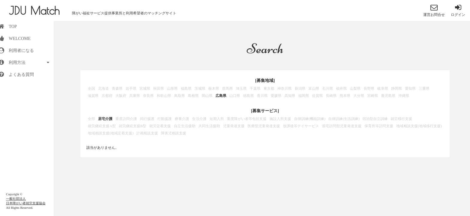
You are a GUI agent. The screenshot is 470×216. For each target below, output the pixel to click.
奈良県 (148, 96)
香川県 (262, 96)
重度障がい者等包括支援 (246, 119)
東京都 (268, 88)
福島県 (186, 88)
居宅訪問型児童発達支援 (341, 126)
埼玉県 (241, 88)
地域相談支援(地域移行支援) (419, 126)
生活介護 (199, 119)
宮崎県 (372, 96)
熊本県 (345, 96)
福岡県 (303, 96)
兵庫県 (134, 96)
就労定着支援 (160, 126)
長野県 (369, 88)
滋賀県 (93, 96)
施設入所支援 (280, 119)
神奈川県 (284, 88)
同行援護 (147, 119)
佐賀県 (317, 96)
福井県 (341, 88)
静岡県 (396, 88)
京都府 (107, 96)
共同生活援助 (209, 126)
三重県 (424, 88)
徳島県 (248, 96)
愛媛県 (276, 96)
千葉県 (255, 88)
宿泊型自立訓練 (375, 119)
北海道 (103, 88)
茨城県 (200, 88)
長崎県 (331, 96)
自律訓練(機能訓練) (309, 119)
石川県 (327, 88)
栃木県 (213, 88)
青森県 (117, 88)
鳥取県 (179, 96)
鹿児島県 (388, 96)
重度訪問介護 (126, 119)
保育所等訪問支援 (378, 126)
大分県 (358, 96)
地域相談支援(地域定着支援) (110, 133)
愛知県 (410, 88)
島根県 (193, 96)
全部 (91, 119)
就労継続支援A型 (102, 126)
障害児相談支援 (173, 133)
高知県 (289, 96)
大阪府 (120, 96)
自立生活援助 (184, 126)
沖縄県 (403, 96)
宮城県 (144, 88)
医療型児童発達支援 (264, 126)
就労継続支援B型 (132, 126)
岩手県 (131, 88)
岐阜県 (382, 88)
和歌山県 (164, 96)
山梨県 (355, 88)
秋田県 (158, 88)
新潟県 (300, 88)
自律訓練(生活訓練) (343, 119)
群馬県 (227, 88)
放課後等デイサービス (301, 126)
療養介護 (182, 119)
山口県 (234, 96)
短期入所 (217, 119)
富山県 (313, 88)
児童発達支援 (234, 126)
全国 (91, 88)
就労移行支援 (401, 119)
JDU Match (34, 10)
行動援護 (164, 119)
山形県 (172, 88)
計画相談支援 (147, 133)
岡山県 (207, 96)
